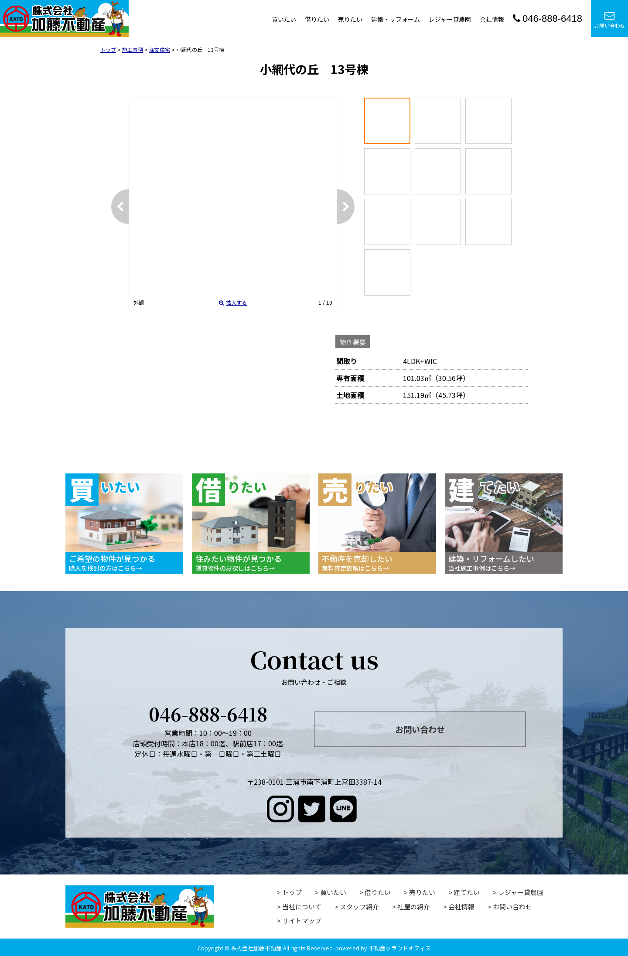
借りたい (317, 19)
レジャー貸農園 (450, 19)
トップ (292, 892)
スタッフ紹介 (359, 906)
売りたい (350, 19)
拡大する (233, 302)
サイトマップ (301, 920)
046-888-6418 (547, 18)
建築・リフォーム (395, 19)
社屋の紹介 (413, 906)
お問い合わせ (609, 20)
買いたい (284, 19)
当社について (301, 906)
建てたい (467, 892)
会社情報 (492, 19)
